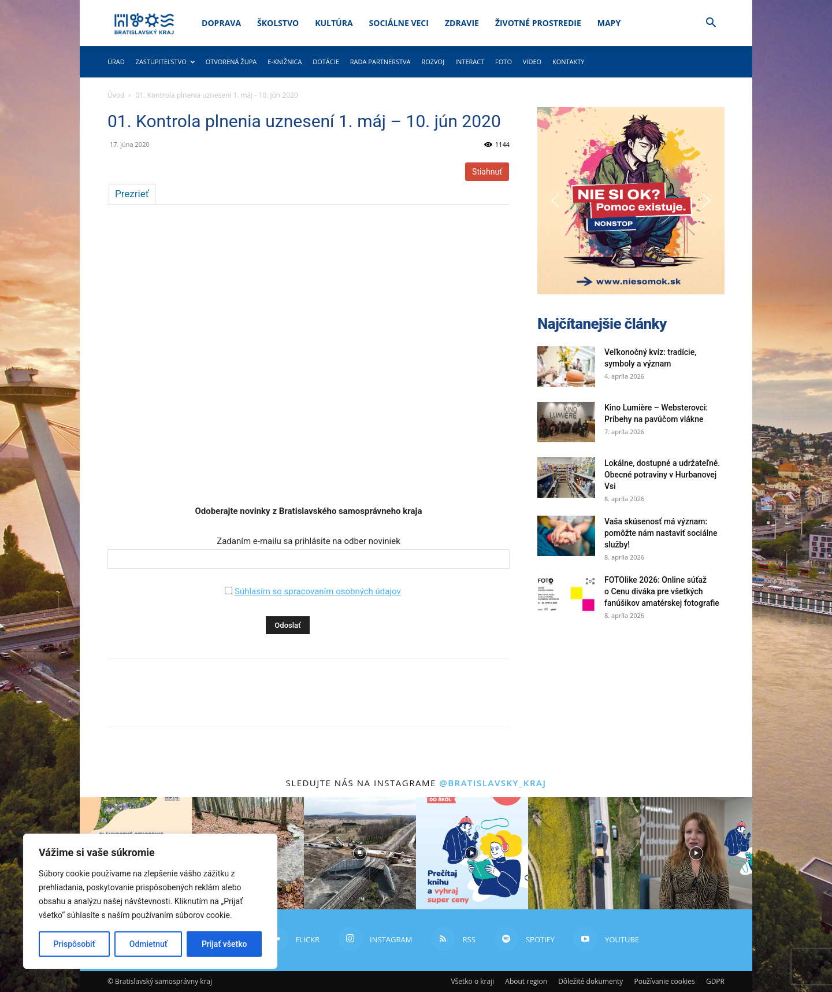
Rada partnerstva (380, 61)
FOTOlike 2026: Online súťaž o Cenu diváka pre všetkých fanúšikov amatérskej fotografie (661, 591)
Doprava (221, 22)
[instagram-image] (360, 853)
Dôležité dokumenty (590, 981)
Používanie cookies (664, 981)
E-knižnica (285, 61)
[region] (150, 901)
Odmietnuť (148, 944)
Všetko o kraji (472, 981)
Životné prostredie (538, 22)
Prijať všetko (224, 944)
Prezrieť (132, 193)
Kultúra (333, 22)
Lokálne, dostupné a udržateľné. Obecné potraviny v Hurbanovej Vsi (662, 474)
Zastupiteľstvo (165, 61)
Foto (503, 61)
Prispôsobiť (74, 944)
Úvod (115, 95)
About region (526, 981)
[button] (711, 23)
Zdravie (462, 22)
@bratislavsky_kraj (492, 783)
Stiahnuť (487, 171)
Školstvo (278, 22)
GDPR (715, 981)
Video (532, 61)
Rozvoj (432, 61)
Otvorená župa (231, 61)
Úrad (116, 61)
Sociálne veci (399, 22)
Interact (469, 61)
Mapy (609, 22)
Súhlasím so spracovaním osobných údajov (318, 591)
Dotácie (326, 61)
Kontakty (568, 61)
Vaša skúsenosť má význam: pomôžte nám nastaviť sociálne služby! (661, 533)
